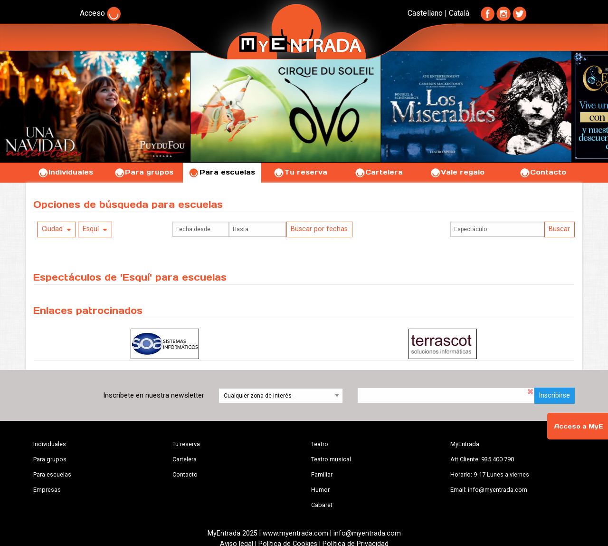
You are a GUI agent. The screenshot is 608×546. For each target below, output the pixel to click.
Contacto (542, 172)
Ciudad (52, 229)
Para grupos (143, 172)
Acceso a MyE (578, 426)
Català (459, 13)
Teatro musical (331, 459)
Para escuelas (222, 172)
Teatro (319, 444)
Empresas (47, 489)
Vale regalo (457, 172)
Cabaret (321, 504)
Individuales (65, 172)
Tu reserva (300, 172)
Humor (320, 489)
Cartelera (378, 172)
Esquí (91, 229)
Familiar (321, 474)
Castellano (425, 13)
